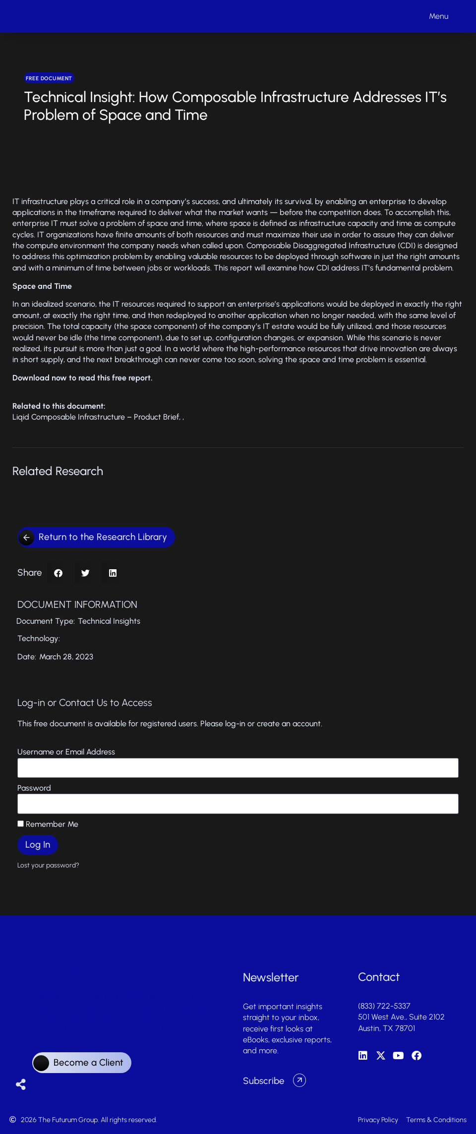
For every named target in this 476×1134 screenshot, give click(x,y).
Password (34, 788)
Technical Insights (109, 621)
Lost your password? (48, 865)
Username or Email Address (66, 751)
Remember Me (47, 824)
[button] (58, 573)
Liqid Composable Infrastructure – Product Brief (95, 417)
